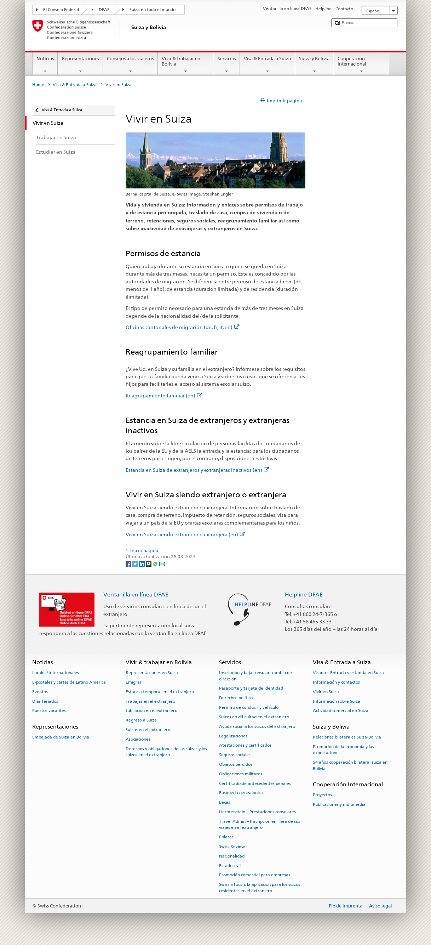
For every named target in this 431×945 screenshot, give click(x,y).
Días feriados (45, 700)
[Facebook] (129, 563)
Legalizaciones (233, 735)
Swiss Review (232, 846)
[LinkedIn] (142, 563)
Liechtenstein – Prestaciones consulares (257, 811)
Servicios (227, 65)
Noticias (45, 65)
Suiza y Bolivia (314, 65)
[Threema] (149, 563)
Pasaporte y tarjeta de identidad (251, 688)
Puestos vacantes (49, 710)
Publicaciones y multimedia (339, 804)
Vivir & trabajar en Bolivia (185, 65)
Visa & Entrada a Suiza (267, 65)
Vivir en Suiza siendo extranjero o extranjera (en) (185, 534)
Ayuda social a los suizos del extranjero (257, 726)
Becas (224, 802)
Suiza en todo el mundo (153, 9)
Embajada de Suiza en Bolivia (60, 737)
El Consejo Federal (61, 9)
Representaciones (80, 65)
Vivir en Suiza (326, 691)
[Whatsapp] (156, 563)
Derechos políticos (236, 697)
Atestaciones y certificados (245, 745)
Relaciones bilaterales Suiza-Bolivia (347, 737)
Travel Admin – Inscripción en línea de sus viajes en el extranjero (259, 824)
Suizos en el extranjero (148, 729)
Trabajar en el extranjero (150, 700)
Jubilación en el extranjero (151, 710)
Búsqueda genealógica (241, 792)
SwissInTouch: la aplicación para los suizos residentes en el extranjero (259, 887)
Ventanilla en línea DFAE (135, 594)
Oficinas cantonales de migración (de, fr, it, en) (183, 327)
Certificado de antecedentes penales (255, 783)
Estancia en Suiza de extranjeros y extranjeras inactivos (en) (197, 470)
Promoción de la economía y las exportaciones (343, 749)
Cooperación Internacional (361, 65)
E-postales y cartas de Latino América (69, 682)
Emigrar (134, 682)
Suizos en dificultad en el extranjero (254, 716)
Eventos (40, 691)
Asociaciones (138, 739)
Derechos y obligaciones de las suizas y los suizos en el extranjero (166, 751)
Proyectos (322, 794)
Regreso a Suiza (141, 720)
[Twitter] (135, 563)
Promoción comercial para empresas (254, 874)
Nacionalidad (232, 856)
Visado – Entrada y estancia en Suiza (348, 672)
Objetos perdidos (235, 764)
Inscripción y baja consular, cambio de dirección (255, 675)
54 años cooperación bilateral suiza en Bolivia (350, 765)
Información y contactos (336, 682)
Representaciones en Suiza (152, 672)
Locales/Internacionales (55, 672)
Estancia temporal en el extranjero (160, 691)
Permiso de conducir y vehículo (248, 707)
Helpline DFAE (304, 594)
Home (38, 84)
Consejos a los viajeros (130, 65)
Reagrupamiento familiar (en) (164, 395)
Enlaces (226, 836)
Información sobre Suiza (336, 700)
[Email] (162, 563)
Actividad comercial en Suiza (340, 710)
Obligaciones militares (240, 773)
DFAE (104, 9)
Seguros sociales (235, 754)
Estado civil (230, 865)
